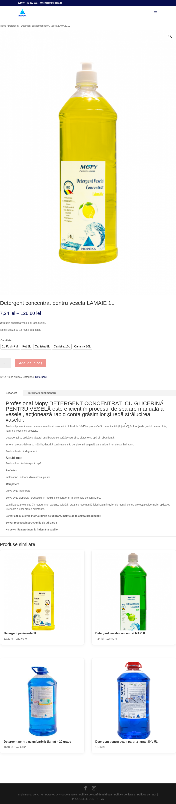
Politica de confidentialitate (95, 794)
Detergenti (13, 25)
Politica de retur (146, 794)
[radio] (10, 346)
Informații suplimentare (42, 393)
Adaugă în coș (30, 363)
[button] (170, 36)
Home (3, 25)
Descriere (11, 393)
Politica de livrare (124, 794)
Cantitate (6, 340)
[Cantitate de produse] (5, 363)
